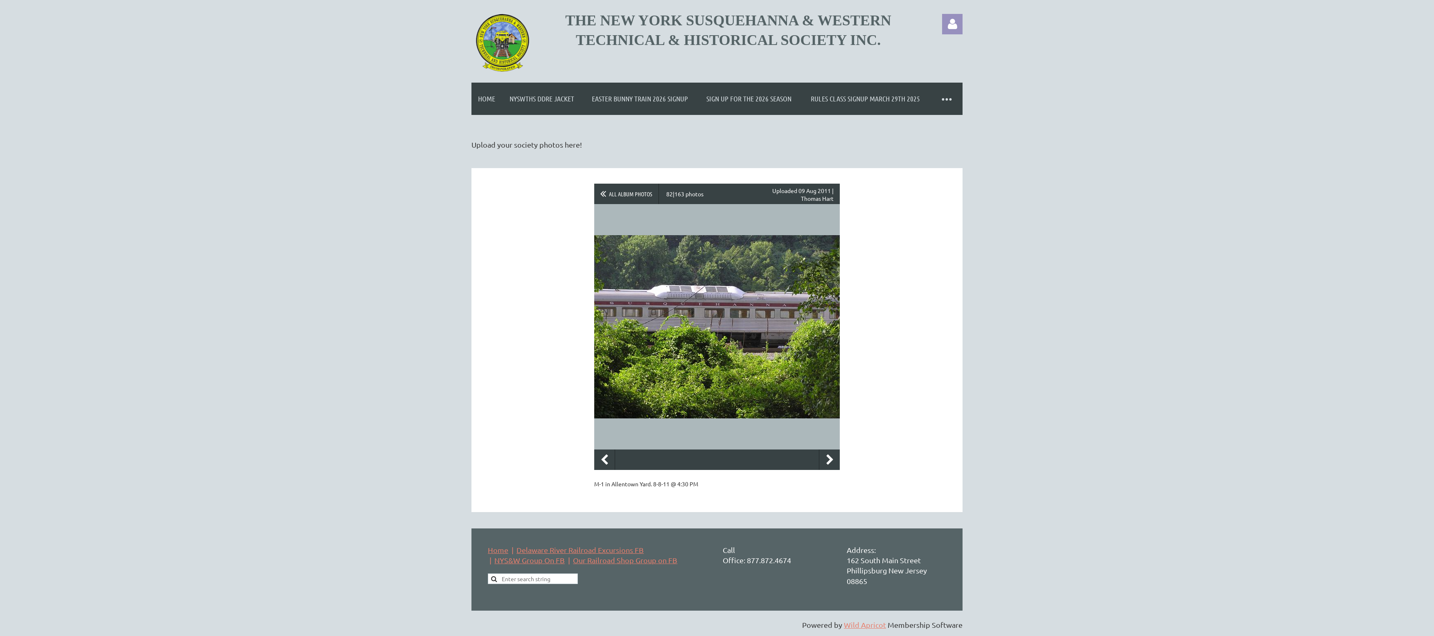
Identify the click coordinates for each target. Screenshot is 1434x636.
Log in (952, 24)
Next (829, 459)
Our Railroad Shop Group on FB (625, 560)
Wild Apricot (865, 624)
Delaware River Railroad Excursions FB (580, 550)
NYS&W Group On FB (529, 560)
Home (498, 550)
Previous (604, 459)
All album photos (630, 194)
